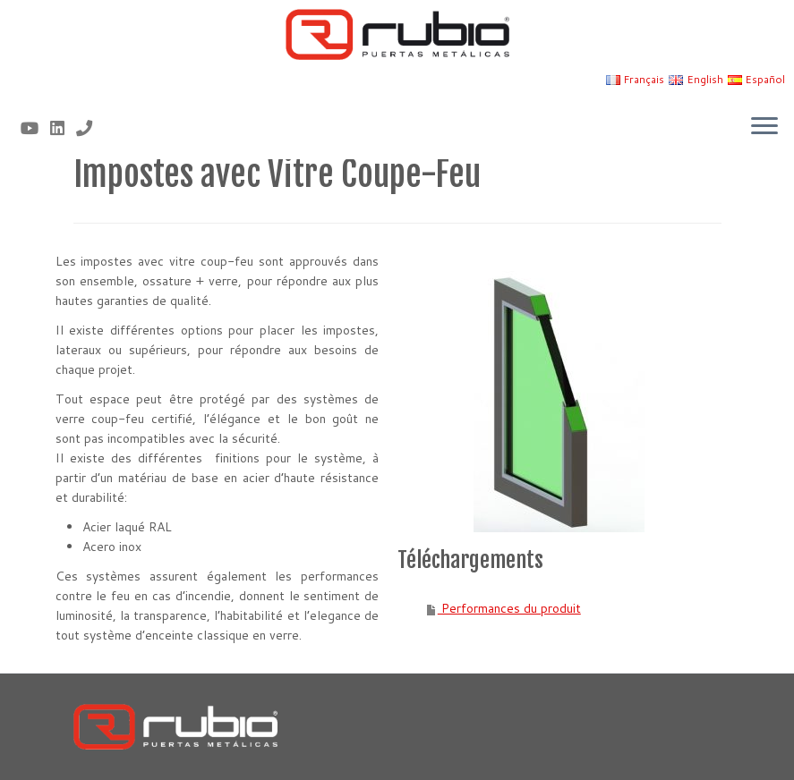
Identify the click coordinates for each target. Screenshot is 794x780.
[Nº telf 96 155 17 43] (90, 128)
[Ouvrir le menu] (764, 127)
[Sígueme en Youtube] (35, 128)
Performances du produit (509, 608)
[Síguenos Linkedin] (63, 128)
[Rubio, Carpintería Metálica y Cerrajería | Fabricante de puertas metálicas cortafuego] (397, 34)
